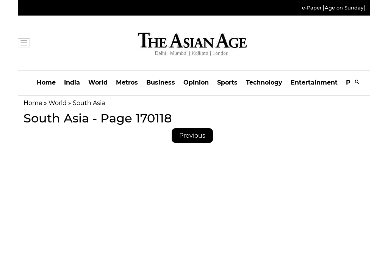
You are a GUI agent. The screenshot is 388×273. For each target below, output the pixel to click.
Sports (227, 82)
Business (160, 82)
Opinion (196, 82)
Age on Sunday (344, 8)
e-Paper (312, 8)
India (72, 82)
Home (46, 82)
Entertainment (314, 82)
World (98, 82)
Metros (127, 82)
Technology (264, 82)
